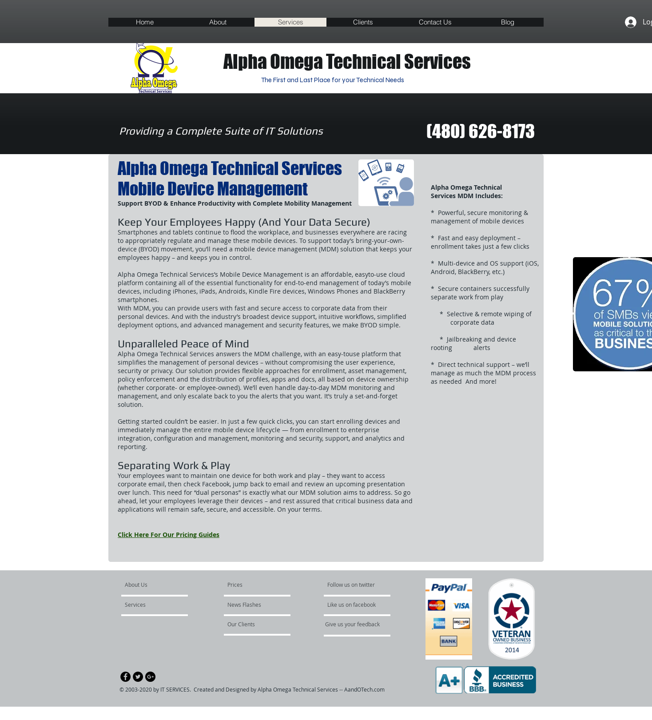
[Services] (150, 605)
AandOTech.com (364, 689)
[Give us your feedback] (357, 624)
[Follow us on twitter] (353, 585)
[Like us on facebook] (356, 605)
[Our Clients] (251, 624)
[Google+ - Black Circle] (150, 677)
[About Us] (159, 585)
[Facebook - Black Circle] (125, 677)
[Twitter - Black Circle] (138, 677)
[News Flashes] (252, 605)
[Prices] (248, 585)
